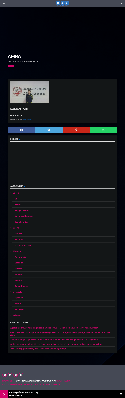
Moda (18, 303)
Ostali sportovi (23, 245)
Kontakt (55, 384)
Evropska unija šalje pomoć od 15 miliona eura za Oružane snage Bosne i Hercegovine (54, 339)
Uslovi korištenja (12, 384)
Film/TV (19, 268)
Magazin (17, 251)
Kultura (17, 315)
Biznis (18, 204)
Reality (18, 280)
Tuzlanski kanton (24, 216)
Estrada (19, 262)
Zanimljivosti (21, 286)
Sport (16, 227)
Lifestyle (17, 292)
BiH (16, 198)
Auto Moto (20, 257)
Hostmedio (63, 381)
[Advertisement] (62, 34)
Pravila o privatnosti (36, 384)
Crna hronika (21, 222)
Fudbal (18, 233)
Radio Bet (8, 381)
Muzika (18, 274)
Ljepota (19, 297)
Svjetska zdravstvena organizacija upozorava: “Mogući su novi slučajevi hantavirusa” (54, 327)
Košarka (19, 239)
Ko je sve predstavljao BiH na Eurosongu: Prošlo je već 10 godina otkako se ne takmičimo (56, 344)
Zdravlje (19, 309)
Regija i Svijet (22, 210)
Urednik (27, 119)
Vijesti (16, 192)
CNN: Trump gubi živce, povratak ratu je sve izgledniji (38, 348)
